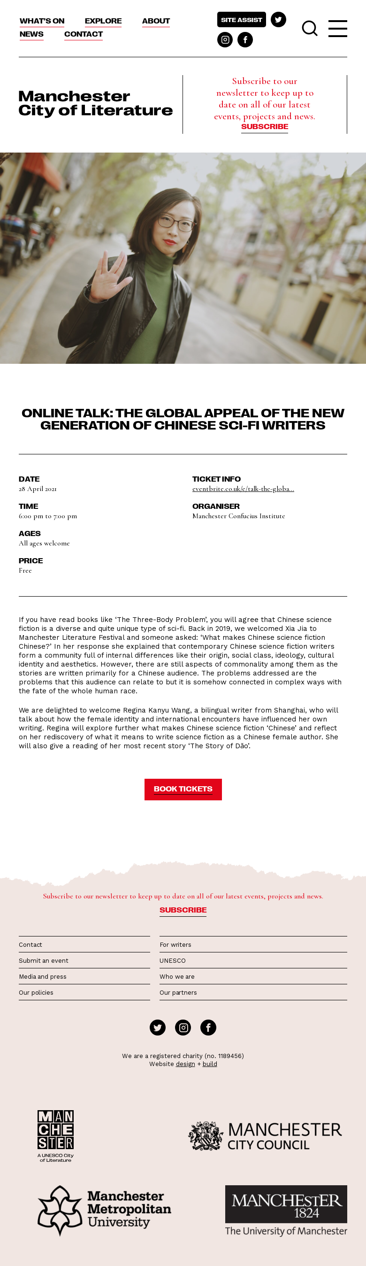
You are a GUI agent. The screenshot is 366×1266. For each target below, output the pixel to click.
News (32, 34)
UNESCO (172, 960)
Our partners (178, 992)
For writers (175, 944)
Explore (103, 20)
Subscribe (264, 126)
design (185, 1063)
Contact (83, 34)
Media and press (43, 976)
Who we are (177, 976)
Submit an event (44, 960)
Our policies (36, 992)
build (210, 1063)
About (156, 20)
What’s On (42, 20)
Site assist (241, 19)
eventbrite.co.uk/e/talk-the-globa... (243, 488)
